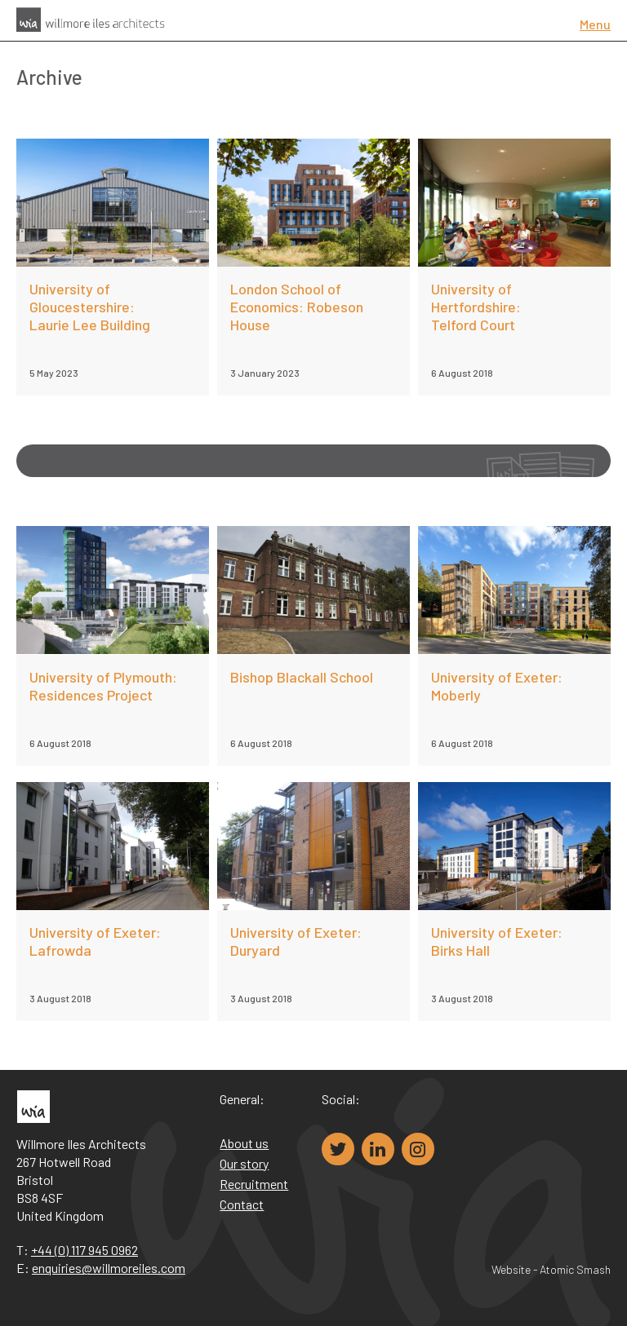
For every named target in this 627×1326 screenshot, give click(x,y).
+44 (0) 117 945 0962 (84, 1249)
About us (244, 1143)
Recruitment (254, 1183)
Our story (244, 1163)
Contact (242, 1204)
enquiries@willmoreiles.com (108, 1267)
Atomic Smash (575, 1269)
